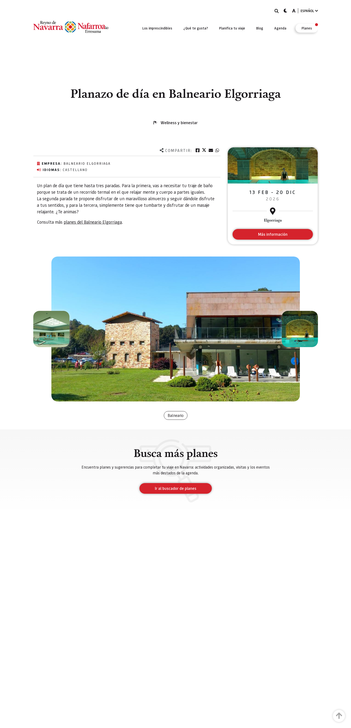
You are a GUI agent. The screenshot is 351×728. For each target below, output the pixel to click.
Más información (273, 234)
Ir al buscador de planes (175, 488)
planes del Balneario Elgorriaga (93, 222)
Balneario (176, 415)
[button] (51, 329)
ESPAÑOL (309, 10)
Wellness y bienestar (179, 122)
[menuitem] (157, 28)
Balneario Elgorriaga (86, 163)
